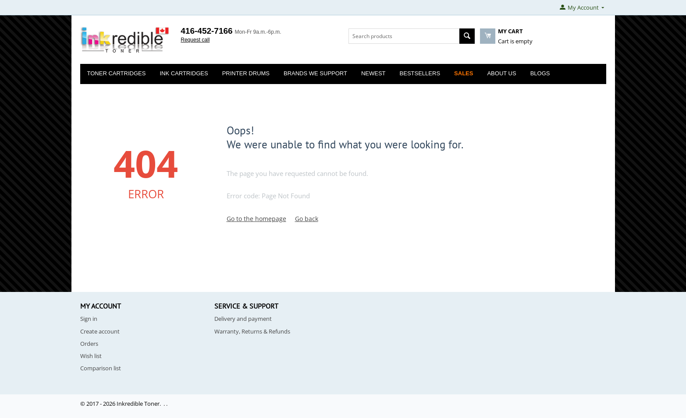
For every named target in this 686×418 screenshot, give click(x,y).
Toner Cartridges (116, 73)
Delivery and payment (243, 319)
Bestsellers (420, 73)
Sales (463, 73)
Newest (373, 73)
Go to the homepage (256, 218)
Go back (306, 218)
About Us (501, 73)
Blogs (540, 73)
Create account (100, 331)
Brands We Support (315, 73)
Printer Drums (246, 73)
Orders (89, 344)
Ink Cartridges (184, 73)
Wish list (91, 356)
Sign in (88, 319)
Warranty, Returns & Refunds (252, 331)
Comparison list (100, 368)
